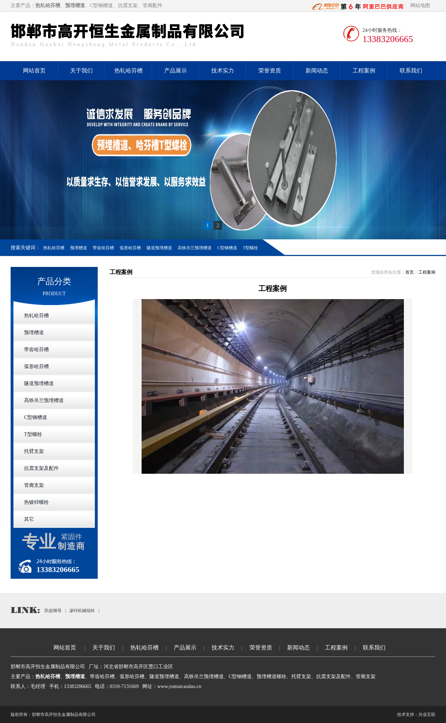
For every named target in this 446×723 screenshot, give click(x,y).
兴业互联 (426, 714)
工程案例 (364, 71)
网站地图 (420, 5)
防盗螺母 (53, 610)
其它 (29, 519)
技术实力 (222, 71)
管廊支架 (34, 485)
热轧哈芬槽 (128, 71)
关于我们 (81, 71)
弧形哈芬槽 (130, 247)
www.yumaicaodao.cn (179, 686)
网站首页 (34, 71)
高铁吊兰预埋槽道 (195, 247)
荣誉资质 (269, 71)
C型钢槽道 (227, 247)
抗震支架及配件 (41, 468)
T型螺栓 (250, 247)
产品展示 (175, 71)
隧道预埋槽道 (159, 247)
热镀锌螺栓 (36, 502)
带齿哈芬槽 (103, 247)
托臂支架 (34, 451)
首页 (409, 272)
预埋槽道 (78, 247)
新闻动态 (316, 71)
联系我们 (411, 71)
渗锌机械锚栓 (82, 610)
